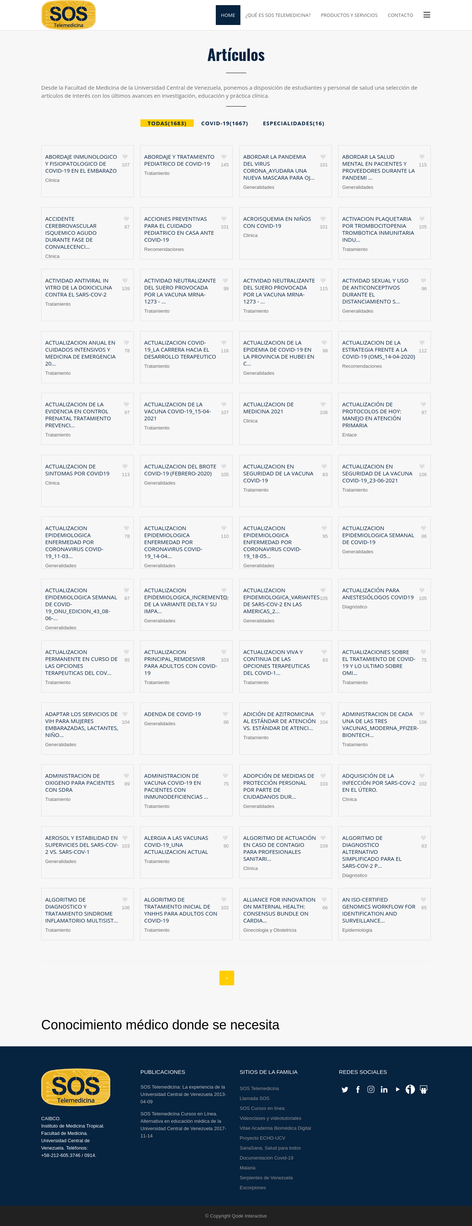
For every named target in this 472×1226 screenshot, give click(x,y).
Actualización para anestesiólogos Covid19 (378, 593)
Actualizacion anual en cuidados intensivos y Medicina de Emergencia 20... (80, 353)
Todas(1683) (167, 123)
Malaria (247, 1168)
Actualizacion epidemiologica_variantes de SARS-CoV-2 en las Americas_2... (281, 600)
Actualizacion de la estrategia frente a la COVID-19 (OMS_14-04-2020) (378, 349)
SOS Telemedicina (259, 1088)
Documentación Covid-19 (266, 1158)
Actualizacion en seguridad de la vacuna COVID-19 (278, 473)
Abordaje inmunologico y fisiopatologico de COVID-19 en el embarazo (81, 163)
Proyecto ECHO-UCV (262, 1138)
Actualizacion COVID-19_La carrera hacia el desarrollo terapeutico (180, 349)
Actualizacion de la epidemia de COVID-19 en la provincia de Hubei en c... (278, 353)
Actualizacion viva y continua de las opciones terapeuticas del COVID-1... (276, 662)
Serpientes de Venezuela (266, 1177)
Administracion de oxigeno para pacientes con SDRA (79, 782)
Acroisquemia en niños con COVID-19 (277, 222)
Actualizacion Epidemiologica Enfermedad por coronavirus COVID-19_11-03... (74, 542)
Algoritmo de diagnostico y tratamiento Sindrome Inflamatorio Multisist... (81, 910)
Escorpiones (253, 1187)
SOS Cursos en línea (262, 1108)
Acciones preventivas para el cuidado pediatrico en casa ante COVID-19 (179, 229)
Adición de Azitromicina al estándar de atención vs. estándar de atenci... (279, 720)
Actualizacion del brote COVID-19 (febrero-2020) (180, 470)
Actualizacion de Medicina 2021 (268, 407)
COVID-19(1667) (224, 123)
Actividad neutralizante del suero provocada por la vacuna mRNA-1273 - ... (180, 291)
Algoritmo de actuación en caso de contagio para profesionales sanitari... (279, 848)
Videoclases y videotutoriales (270, 1118)
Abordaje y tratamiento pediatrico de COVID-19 (179, 160)
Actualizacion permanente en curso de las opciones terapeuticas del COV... (81, 662)
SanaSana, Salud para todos (270, 1148)
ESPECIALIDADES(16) (293, 123)
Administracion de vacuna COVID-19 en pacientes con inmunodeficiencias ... (176, 786)
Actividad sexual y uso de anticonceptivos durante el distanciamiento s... (375, 291)
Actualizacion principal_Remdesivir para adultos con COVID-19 (180, 662)
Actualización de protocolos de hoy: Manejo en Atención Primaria (371, 414)
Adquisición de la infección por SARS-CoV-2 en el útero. (378, 782)
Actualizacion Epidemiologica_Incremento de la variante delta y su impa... (185, 600)
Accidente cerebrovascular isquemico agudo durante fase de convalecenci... (71, 232)
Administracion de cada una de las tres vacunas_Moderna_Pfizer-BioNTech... (380, 724)
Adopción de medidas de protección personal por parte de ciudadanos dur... (278, 786)
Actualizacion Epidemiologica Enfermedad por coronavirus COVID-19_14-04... (173, 542)
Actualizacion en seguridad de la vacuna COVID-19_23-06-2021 (377, 473)
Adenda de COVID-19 (172, 714)
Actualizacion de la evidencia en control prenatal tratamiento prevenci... (78, 414)
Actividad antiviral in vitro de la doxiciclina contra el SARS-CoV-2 (78, 287)
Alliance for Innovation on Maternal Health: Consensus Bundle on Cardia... (279, 910)
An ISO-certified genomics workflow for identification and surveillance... (378, 910)
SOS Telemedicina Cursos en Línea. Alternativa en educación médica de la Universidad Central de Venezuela (180, 1121)
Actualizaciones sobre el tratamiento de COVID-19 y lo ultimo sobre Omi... (378, 662)
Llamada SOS (254, 1098)
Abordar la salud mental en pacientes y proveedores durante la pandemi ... (378, 167)
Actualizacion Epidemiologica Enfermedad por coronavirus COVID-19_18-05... (272, 542)
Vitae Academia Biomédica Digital (275, 1128)
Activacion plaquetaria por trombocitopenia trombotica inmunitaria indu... (378, 229)
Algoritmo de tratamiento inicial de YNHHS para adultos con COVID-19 (180, 910)
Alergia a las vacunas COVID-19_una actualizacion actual (176, 844)
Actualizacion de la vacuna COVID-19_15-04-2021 (177, 411)
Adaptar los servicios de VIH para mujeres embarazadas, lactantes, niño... (81, 724)
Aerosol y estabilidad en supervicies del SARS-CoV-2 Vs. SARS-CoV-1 (81, 844)
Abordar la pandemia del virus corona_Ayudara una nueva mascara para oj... (279, 167)
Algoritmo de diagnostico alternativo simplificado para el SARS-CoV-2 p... (372, 851)
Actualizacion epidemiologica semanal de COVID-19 (378, 535)
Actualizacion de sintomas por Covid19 (77, 470)
